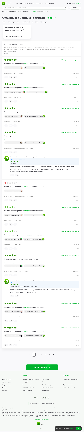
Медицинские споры (48, 389)
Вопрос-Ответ (39, 3)
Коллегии (27, 11)
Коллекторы (45, 380)
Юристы (36, 11)
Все (5, 11)
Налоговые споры (68, 383)
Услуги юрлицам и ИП (69, 389)
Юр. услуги (19, 3)
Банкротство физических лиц (31, 380)
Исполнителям (6, 380)
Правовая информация (42, 420)
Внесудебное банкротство (30, 383)
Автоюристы (45, 391)
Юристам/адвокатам (48, 404)
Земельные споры (28, 391)
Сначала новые (74, 44)
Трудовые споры (27, 386)
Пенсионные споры (47, 383)
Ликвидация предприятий (70, 380)
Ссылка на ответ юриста (10, 139)
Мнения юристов (49, 3)
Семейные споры (47, 386)
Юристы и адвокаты (28, 3)
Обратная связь (6, 383)
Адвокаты (45, 11)
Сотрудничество (7, 386)
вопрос (27, 63)
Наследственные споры (29, 389)
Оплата (4, 389)
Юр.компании (15, 11)
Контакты (5, 391)
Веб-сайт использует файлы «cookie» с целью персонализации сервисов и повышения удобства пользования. (28, 409)
